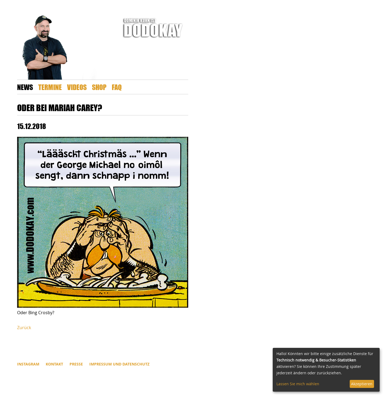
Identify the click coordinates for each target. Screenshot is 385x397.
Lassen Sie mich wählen (297, 383)
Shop (99, 87)
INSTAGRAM (28, 364)
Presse (76, 364)
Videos (77, 87)
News (25, 87)
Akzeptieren (361, 383)
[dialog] (326, 370)
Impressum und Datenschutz (119, 364)
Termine (50, 87)
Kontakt (54, 364)
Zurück (24, 327)
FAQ (117, 87)
